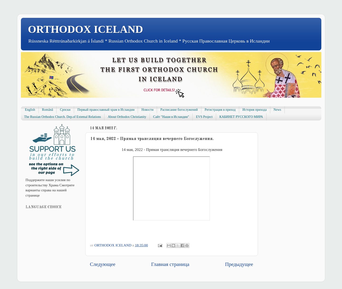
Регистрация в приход (220, 109)
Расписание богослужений (179, 109)
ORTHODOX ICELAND (85, 29)
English (30, 109)
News (277, 109)
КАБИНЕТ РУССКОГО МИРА (241, 117)
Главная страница (170, 264)
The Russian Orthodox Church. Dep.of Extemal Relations (62, 117)
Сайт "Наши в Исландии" (171, 117)
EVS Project (204, 117)
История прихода (254, 109)
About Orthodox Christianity (127, 117)
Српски (65, 109)
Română (47, 109)
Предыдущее (239, 264)
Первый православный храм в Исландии (106, 109)
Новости (147, 109)
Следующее (102, 264)
